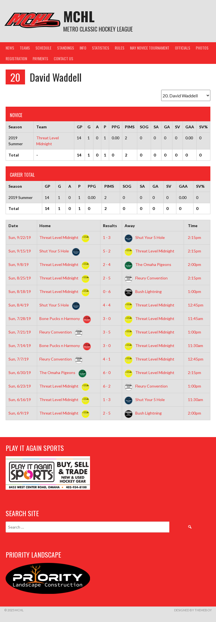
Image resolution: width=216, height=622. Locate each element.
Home (45, 225)
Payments (40, 58)
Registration (16, 58)
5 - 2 (107, 251)
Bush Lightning (143, 291)
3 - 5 (107, 332)
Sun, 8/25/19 (19, 278)
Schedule (43, 48)
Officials (182, 48)
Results (110, 225)
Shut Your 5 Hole (145, 237)
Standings (65, 48)
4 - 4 (107, 305)
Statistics (100, 48)
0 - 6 (107, 291)
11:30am (195, 345)
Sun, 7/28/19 (19, 318)
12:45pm (195, 305)
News (10, 48)
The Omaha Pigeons (148, 264)
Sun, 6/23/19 (19, 386)
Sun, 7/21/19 (19, 332)
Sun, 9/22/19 (19, 237)
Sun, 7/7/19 (18, 359)
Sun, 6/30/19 (19, 372)
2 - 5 (107, 278)
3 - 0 (107, 318)
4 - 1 (107, 359)
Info (83, 48)
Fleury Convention (146, 278)
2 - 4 (107, 264)
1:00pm (194, 291)
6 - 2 (107, 386)
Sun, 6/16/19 (19, 399)
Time (192, 225)
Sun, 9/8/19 (18, 264)
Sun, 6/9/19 (18, 413)
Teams (25, 48)
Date (13, 225)
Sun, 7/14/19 (19, 345)
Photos (202, 48)
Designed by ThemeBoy (193, 610)
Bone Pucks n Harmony (64, 318)
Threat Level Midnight (63, 237)
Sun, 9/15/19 (19, 251)
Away (130, 225)
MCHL (78, 16)
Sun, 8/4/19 (18, 305)
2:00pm (194, 264)
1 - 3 (107, 237)
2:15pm (194, 237)
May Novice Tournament (149, 48)
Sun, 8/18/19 (19, 291)
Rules (119, 48)
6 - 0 (107, 372)
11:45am (195, 318)
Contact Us (63, 58)
